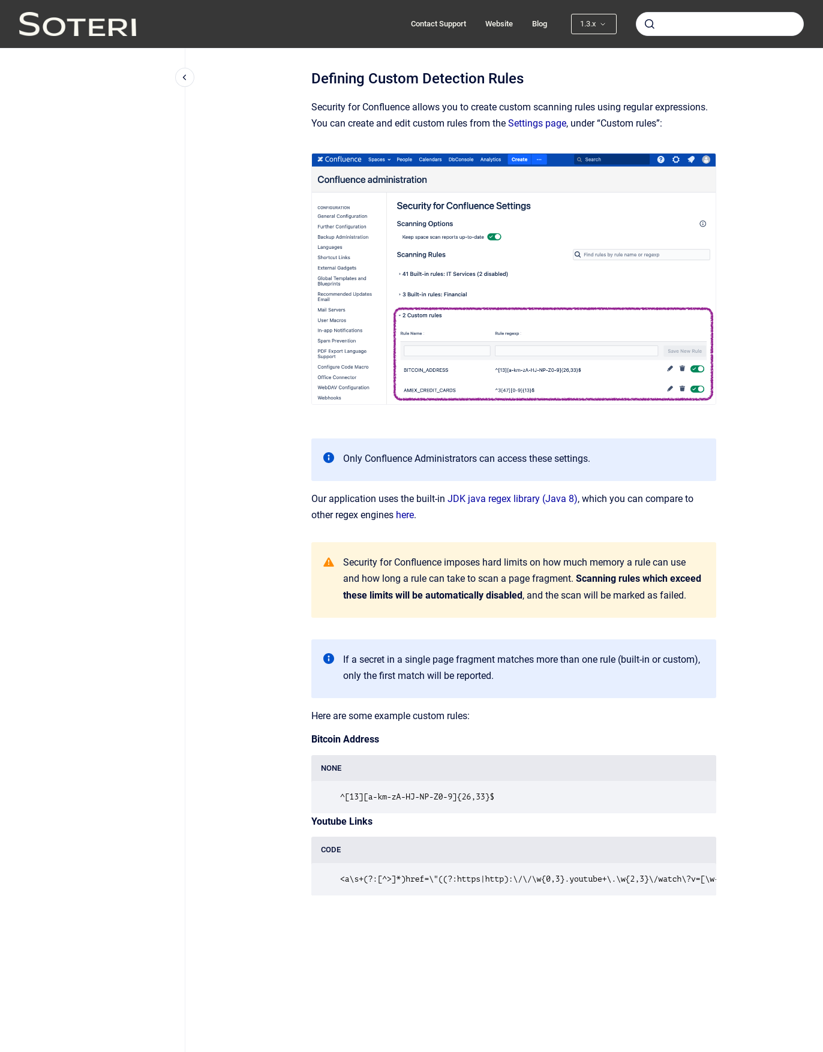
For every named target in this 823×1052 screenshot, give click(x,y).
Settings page (537, 123)
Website (499, 23)
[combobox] (719, 24)
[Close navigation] (184, 77)
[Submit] (649, 24)
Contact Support (438, 23)
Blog (539, 23)
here (405, 515)
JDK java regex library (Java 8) (512, 498)
